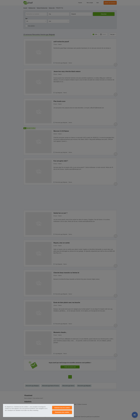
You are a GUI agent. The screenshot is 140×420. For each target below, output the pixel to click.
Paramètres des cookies (62, 412)
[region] (38, 410)
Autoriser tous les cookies (62, 407)
